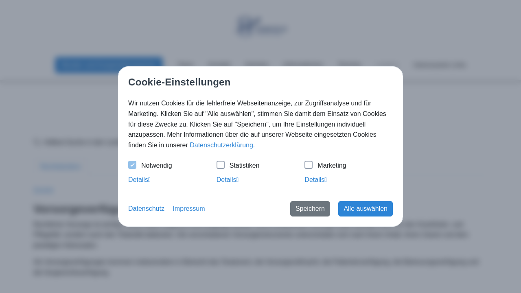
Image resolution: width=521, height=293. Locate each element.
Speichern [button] (310, 208)
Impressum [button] (189, 208)
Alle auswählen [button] (365, 208)
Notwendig (150, 166)
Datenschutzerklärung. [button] (222, 145)
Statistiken (238, 166)
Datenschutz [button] (146, 208)
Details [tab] (139, 179)
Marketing (325, 166)
